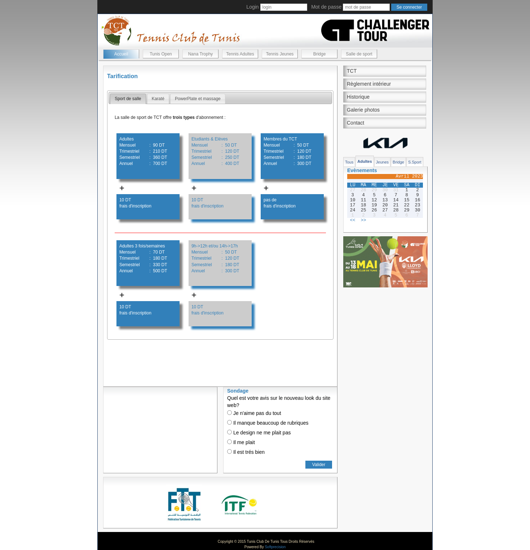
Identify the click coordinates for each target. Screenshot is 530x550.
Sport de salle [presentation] (128, 98)
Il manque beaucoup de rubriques (267, 423)
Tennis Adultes (240, 54)
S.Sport (414, 162)
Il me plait (241, 442)
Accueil (121, 54)
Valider (318, 464)
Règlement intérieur (369, 84)
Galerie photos (363, 110)
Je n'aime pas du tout (254, 413)
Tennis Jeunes (280, 54)
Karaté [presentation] (158, 98)
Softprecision (275, 547)
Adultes (364, 161)
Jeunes (382, 162)
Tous (349, 162)
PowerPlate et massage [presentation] (198, 98)
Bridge (319, 54)
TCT (352, 71)
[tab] (128, 99)
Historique (358, 97)
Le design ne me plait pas (259, 432)
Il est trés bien (246, 452)
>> (363, 220)
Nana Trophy (200, 54)
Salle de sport (359, 54)
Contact (355, 123)
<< (352, 220)
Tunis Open (161, 54)
